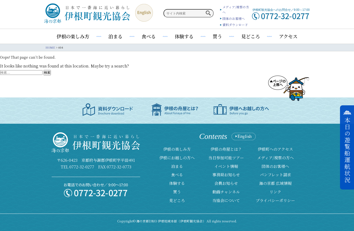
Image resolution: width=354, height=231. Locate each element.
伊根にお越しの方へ (177, 158)
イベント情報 (226, 166)
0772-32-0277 (81, 167)
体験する (184, 36)
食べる (149, 36)
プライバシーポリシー (275, 200)
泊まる (115, 36)
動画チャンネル (226, 192)
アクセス (288, 36)
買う (217, 36)
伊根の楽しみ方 (73, 36)
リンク (275, 192)
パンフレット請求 (275, 174)
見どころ (250, 36)
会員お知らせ (226, 183)
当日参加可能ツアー (226, 158)
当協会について (226, 200)
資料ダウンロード (235, 24)
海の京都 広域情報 (275, 183)
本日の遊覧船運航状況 (347, 150)
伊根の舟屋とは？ (226, 149)
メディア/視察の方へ (275, 158)
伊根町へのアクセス (275, 149)
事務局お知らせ (226, 174)
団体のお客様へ (233, 18)
